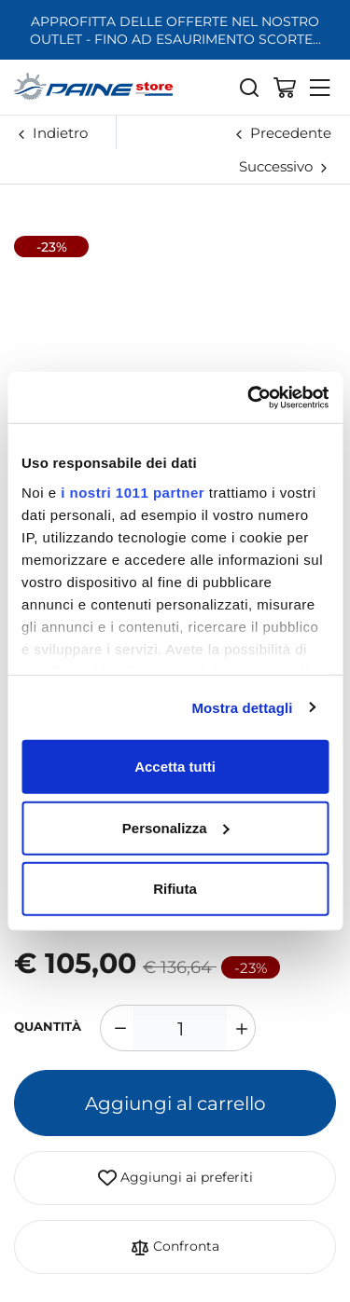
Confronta (175, 1247)
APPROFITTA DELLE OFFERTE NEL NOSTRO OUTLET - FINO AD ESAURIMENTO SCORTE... (175, 30)
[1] (180, 1028)
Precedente (290, 132)
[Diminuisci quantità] (116, 1028)
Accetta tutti (175, 766)
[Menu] (320, 87)
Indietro (60, 132)
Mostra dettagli (241, 707)
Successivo (276, 166)
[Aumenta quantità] (239, 1028)
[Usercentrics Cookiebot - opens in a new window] (249, 397)
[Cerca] (249, 87)
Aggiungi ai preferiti (175, 1178)
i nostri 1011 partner (132, 492)
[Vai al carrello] (284, 87)
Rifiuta (175, 889)
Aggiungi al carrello (175, 1102)
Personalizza (176, 827)
